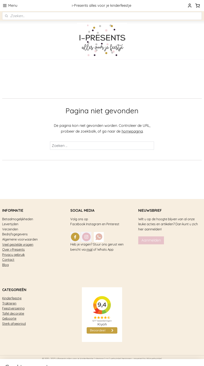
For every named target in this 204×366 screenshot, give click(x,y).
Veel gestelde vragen (17, 245)
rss (107, 358)
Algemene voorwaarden (20, 239)
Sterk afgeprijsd (14, 324)
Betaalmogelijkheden (17, 219)
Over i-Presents (13, 249)
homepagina (132, 131)
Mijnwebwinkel (154, 358)
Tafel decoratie (13, 314)
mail (89, 249)
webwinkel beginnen (121, 358)
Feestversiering (13, 308)
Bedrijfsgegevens (15, 234)
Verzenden (10, 229)
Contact (8, 260)
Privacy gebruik (13, 255)
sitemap (99, 358)
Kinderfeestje (12, 298)
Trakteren (9, 303)
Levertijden (10, 224)
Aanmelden (151, 240)
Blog (5, 265)
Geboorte (9, 318)
